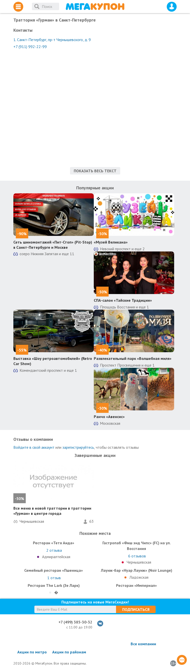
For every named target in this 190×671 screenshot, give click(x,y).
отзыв (54, 577)
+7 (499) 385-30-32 (75, 622)
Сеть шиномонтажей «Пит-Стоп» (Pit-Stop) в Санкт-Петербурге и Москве (52, 245)
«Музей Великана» (111, 242)
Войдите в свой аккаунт (33, 447)
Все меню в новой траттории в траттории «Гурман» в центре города (52, 511)
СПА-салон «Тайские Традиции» (123, 300)
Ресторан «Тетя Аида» (53, 542)
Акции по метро (32, 651)
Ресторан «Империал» (136, 585)
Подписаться (135, 609)
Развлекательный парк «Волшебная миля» (132, 358)
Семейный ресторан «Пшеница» (53, 570)
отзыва (54, 550)
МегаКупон (95, 6)
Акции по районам (69, 651)
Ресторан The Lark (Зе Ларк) (54, 585)
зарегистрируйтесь (78, 447)
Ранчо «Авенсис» (109, 416)
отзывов (137, 555)
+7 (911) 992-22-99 (30, 46)
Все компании (143, 643)
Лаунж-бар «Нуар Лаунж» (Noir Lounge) (136, 570)
